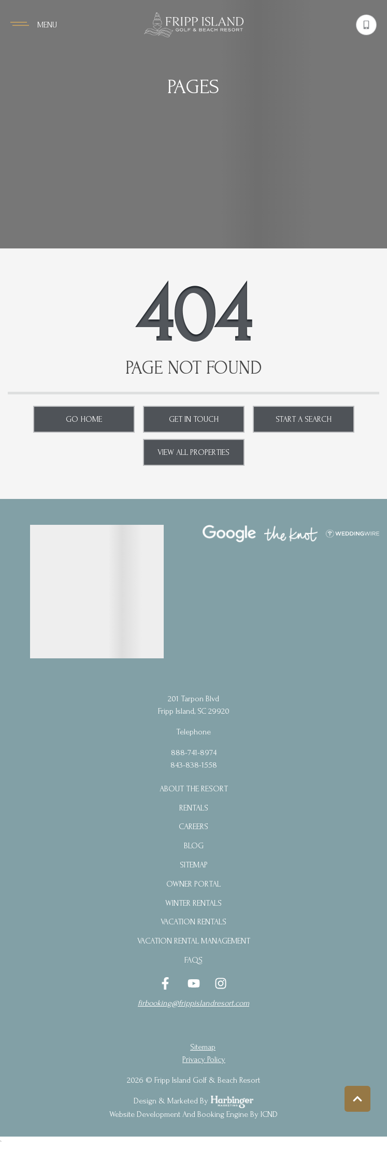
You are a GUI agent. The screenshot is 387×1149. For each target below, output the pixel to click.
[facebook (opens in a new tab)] (166, 983)
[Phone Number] (366, 24)
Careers (193, 826)
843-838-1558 (193, 765)
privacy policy (203, 1059)
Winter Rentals (193, 903)
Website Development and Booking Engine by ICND (193, 1114)
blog (194, 845)
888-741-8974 (194, 752)
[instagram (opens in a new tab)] (220, 983)
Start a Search (304, 419)
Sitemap (194, 865)
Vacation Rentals (193, 921)
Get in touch (194, 419)
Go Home (84, 419)
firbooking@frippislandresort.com (193, 1003)
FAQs (193, 960)
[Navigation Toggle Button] (33, 24)
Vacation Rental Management (193, 941)
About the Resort (194, 788)
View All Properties (193, 452)
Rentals (193, 808)
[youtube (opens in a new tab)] (193, 983)
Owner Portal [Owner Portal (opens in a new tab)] (193, 884)
